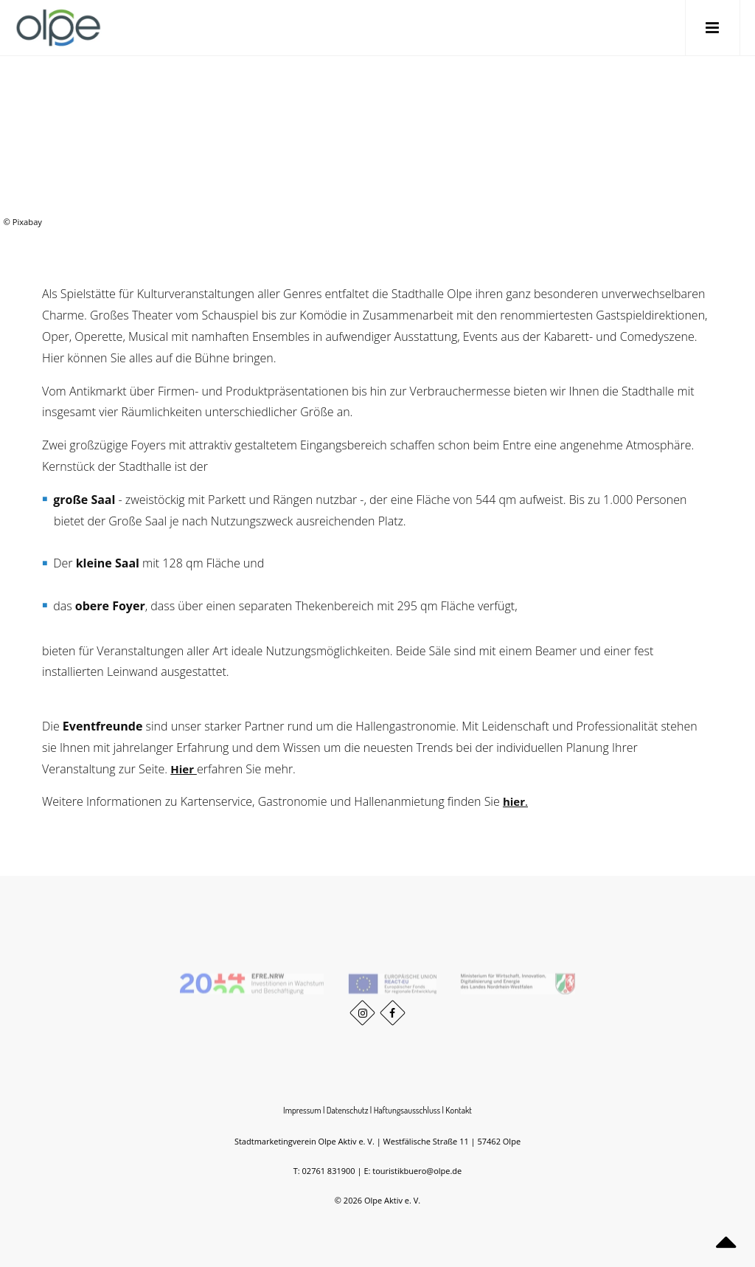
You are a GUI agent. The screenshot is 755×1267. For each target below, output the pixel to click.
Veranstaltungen (661, 131)
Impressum (302, 1110)
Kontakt (458, 1110)
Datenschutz (348, 1110)
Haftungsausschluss (407, 1110)
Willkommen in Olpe (598, 131)
